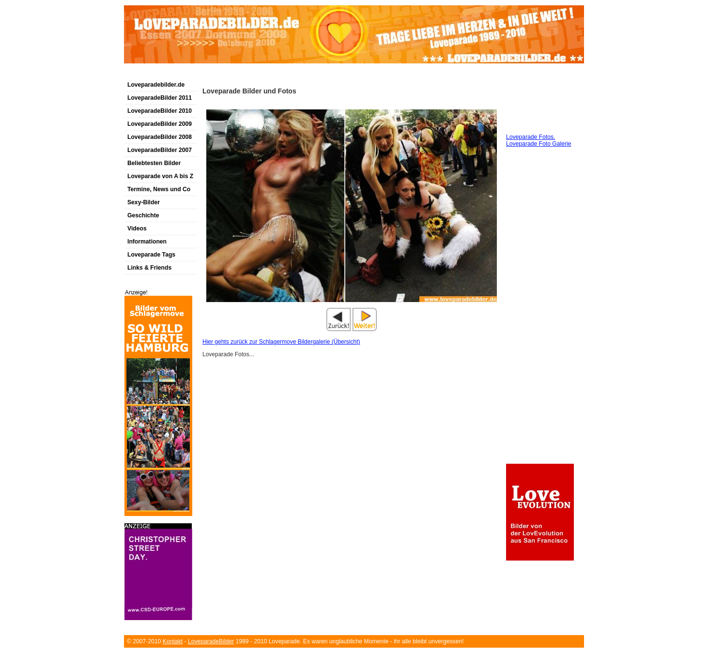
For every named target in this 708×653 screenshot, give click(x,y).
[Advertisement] (237, 74)
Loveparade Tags (151, 254)
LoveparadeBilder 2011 (159, 97)
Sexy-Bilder (143, 202)
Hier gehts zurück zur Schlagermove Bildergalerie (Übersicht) (281, 341)
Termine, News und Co (158, 189)
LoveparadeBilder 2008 (159, 137)
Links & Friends (149, 267)
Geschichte (143, 215)
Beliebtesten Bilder (154, 163)
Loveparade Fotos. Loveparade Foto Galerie (538, 140)
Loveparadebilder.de (156, 84)
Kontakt (173, 641)
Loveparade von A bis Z (160, 176)
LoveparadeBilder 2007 (159, 150)
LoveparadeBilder (211, 641)
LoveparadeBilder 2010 (159, 110)
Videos (137, 228)
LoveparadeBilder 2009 (159, 124)
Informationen (147, 241)
